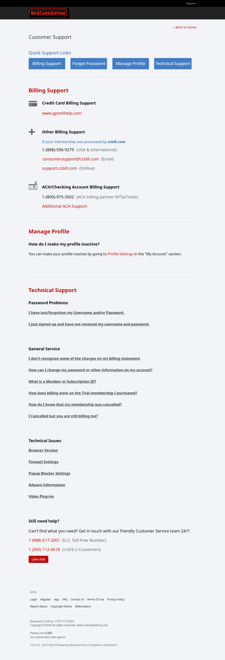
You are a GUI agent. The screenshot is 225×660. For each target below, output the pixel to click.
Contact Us (77, 599)
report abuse (38, 606)
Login (33, 599)
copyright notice (61, 606)
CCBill (48, 633)
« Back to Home (185, 27)
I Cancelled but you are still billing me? (63, 416)
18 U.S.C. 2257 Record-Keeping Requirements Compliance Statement (73, 645)
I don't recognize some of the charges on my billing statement (84, 358)
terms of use (95, 599)
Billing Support (46, 63)
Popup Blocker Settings (49, 473)
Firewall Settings (43, 461)
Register (191, 3)
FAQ (64, 599)
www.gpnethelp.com (62, 113)
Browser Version (43, 450)
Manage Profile (130, 63)
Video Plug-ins (41, 496)
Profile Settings (120, 253)
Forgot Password (88, 63)
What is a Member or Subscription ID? (62, 381)
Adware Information (47, 484)
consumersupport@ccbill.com (70, 159)
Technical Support (172, 63)
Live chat (38, 559)
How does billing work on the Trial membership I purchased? (83, 392)
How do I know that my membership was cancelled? (75, 404)
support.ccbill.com (59, 168)
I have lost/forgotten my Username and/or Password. (77, 312)
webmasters (83, 606)
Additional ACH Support (64, 206)
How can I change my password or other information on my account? (91, 369)
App (56, 599)
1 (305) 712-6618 (44, 549)
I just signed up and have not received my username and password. (89, 324)
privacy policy (115, 599)
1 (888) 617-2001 (44, 540)
